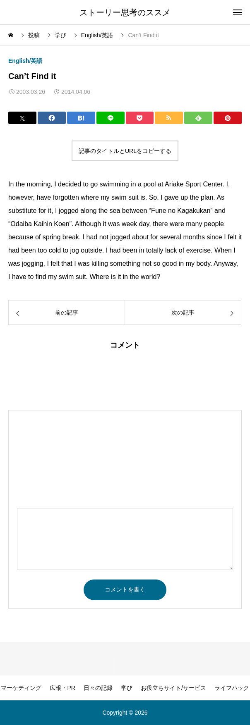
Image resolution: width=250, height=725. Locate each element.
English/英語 (25, 61)
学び (126, 687)
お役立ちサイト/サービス (173, 687)
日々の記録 (98, 687)
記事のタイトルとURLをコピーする (125, 151)
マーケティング (21, 687)
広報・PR (62, 687)
